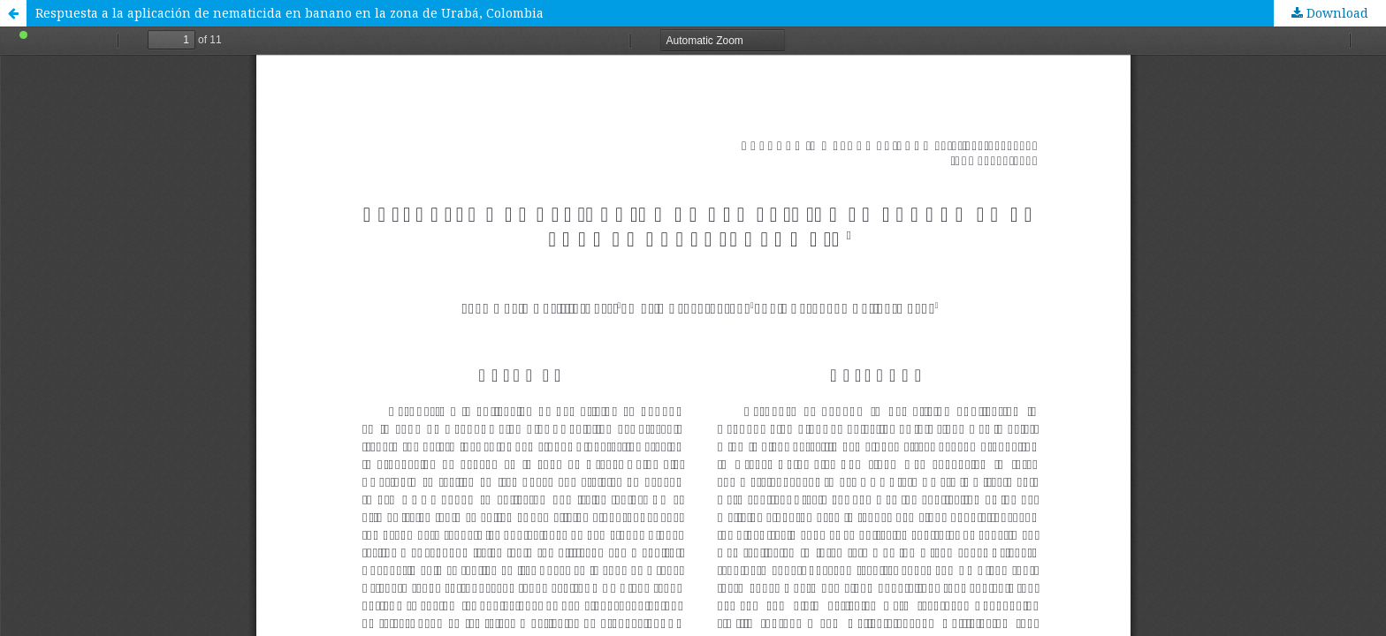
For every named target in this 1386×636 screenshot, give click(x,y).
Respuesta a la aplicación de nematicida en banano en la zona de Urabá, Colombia (289, 12)
